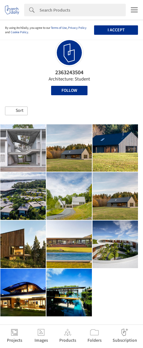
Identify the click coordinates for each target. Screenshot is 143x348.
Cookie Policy (19, 32)
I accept (116, 30)
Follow (69, 90)
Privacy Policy (77, 28)
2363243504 (69, 72)
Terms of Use (59, 28)
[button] (16, 110)
